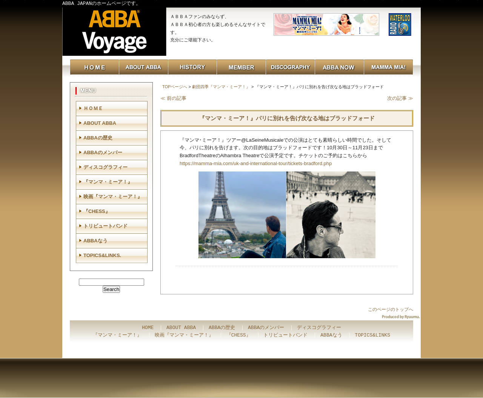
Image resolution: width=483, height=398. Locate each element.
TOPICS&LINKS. (102, 255)
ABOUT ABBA (99, 123)
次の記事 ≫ (400, 98)
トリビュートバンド (105, 226)
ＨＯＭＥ (93, 108)
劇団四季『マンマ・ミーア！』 (221, 86)
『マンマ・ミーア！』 (107, 182)
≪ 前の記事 (173, 98)
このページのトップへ (390, 309)
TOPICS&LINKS (372, 335)
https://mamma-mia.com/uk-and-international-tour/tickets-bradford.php (256, 163)
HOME (148, 328)
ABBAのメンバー (102, 152)
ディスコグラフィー (105, 167)
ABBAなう (95, 240)
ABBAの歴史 (97, 138)
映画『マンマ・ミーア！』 (112, 196)
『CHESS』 (96, 211)
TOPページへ (174, 86)
